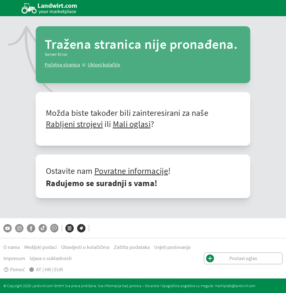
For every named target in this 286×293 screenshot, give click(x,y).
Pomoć (14, 269)
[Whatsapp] (54, 228)
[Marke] (81, 228)
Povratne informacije (131, 170)
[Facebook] (31, 228)
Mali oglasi (132, 124)
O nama (11, 247)
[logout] (104, 64)
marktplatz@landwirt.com (235, 285)
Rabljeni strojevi (74, 124)
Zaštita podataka (132, 247)
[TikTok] (43, 228)
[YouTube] (7, 228)
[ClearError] (62, 64)
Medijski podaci (40, 247)
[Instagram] (19, 228)
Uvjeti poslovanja (172, 247)
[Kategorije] (69, 228)
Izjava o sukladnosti (51, 258)
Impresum (14, 258)
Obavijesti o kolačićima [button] (85, 247)
